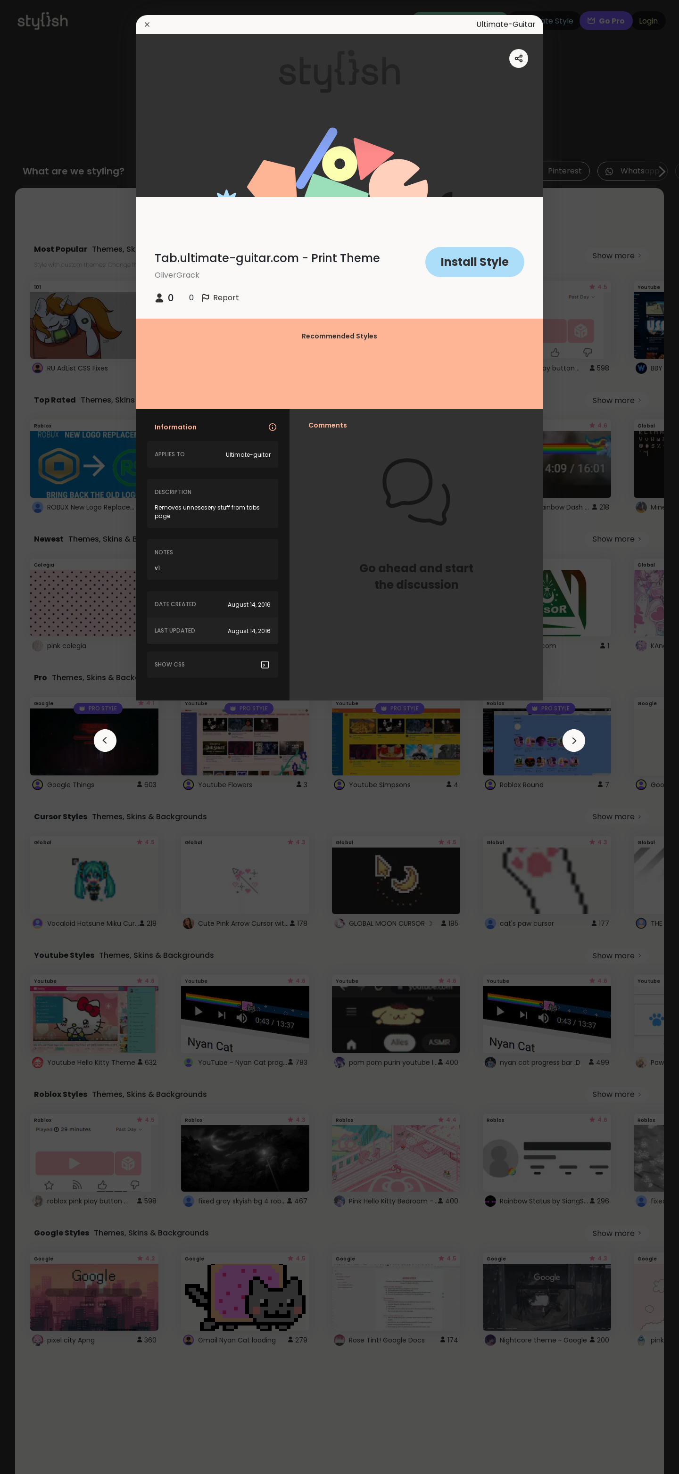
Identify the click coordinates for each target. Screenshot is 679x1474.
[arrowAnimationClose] (105, 740)
